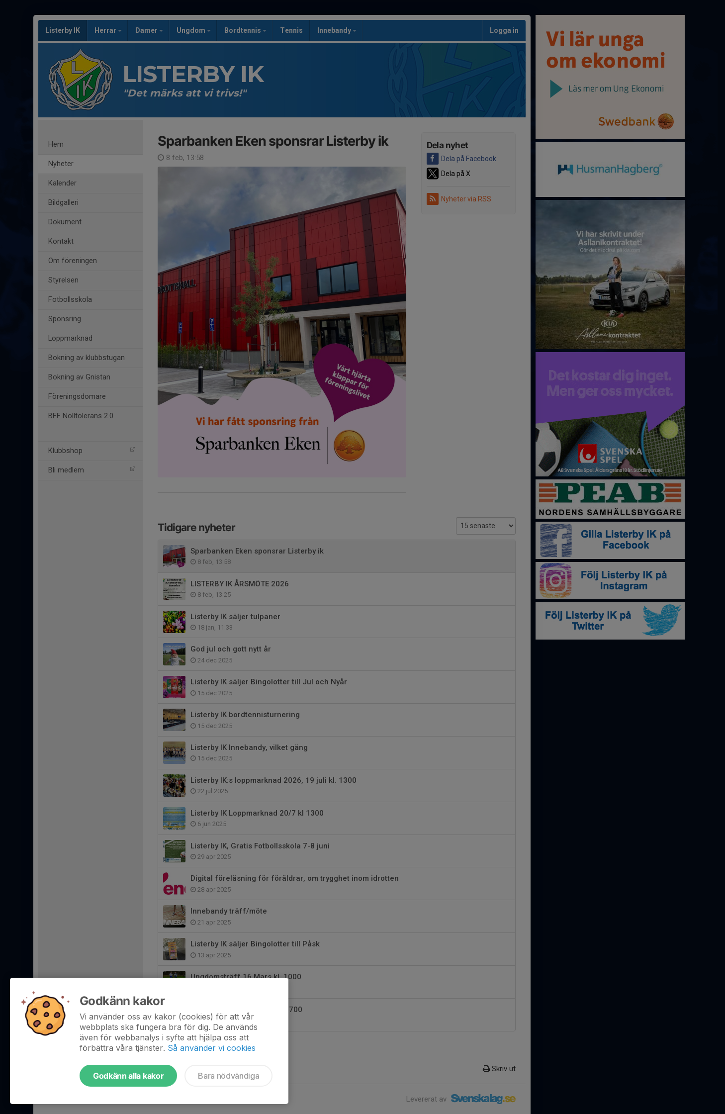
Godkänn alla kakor (128, 1076)
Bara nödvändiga (228, 1076)
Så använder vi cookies (212, 1048)
